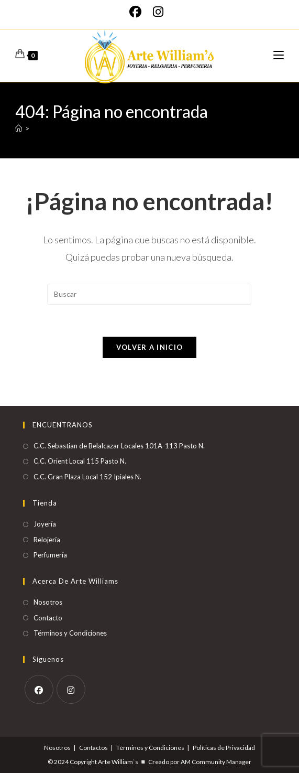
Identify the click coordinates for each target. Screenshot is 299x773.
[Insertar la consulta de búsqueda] (149, 294)
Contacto (48, 618)
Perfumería (50, 555)
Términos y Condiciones (70, 633)
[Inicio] (18, 128)
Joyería (45, 524)
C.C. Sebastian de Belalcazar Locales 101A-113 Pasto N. (119, 446)
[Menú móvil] (278, 55)
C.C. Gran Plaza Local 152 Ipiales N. (87, 477)
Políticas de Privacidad (224, 747)
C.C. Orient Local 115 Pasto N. (80, 461)
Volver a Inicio (149, 347)
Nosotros (48, 602)
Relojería (47, 539)
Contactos (93, 747)
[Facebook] (138, 12)
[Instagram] (158, 12)
